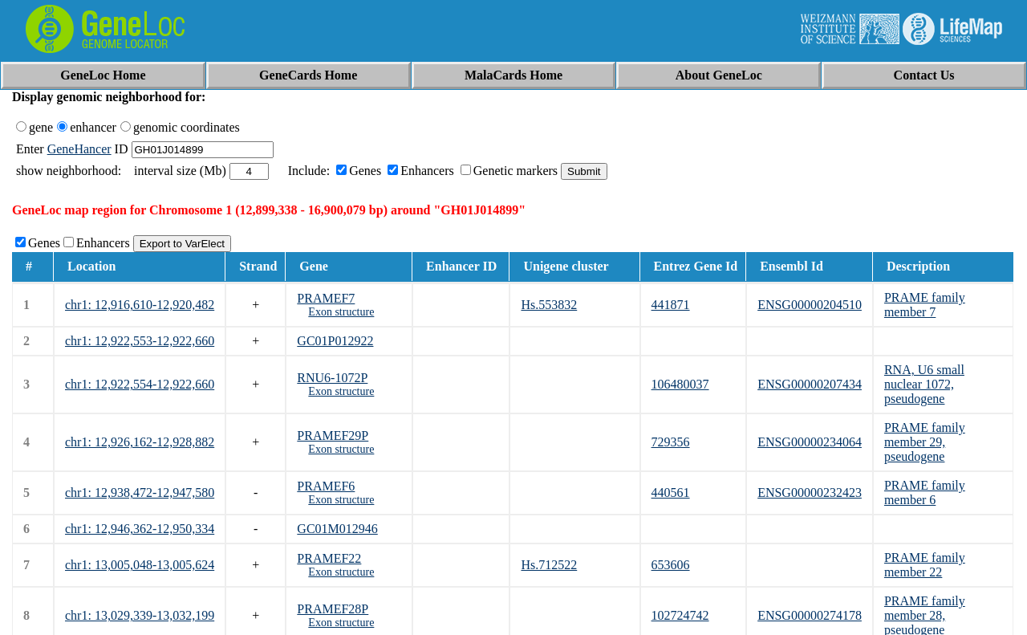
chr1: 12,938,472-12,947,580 (139, 492)
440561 (671, 492)
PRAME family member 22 (924, 565)
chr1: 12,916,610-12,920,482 (139, 304)
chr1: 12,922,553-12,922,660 (139, 341)
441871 (671, 304)
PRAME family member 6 (924, 492)
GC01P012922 (335, 341)
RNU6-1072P (332, 378)
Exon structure (341, 312)
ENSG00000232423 (809, 492)
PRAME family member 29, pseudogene (924, 442)
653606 (671, 565)
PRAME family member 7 (924, 305)
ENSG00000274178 (809, 615)
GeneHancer (79, 149)
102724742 (680, 615)
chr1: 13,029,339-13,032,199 (139, 615)
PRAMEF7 (326, 298)
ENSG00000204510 (809, 304)
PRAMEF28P (332, 609)
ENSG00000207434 (809, 384)
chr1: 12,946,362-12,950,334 (139, 528)
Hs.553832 (549, 304)
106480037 (680, 384)
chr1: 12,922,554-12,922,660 (139, 384)
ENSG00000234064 (809, 442)
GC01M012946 (337, 528)
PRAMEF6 (326, 486)
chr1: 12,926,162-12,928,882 (139, 442)
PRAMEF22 (329, 558)
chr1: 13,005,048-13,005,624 (139, 565)
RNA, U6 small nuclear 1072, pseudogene (924, 384)
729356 (671, 442)
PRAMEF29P (332, 435)
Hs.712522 (549, 565)
